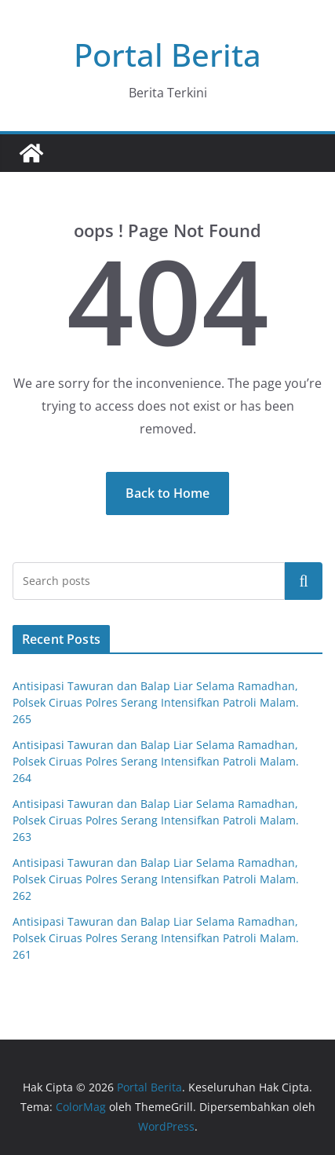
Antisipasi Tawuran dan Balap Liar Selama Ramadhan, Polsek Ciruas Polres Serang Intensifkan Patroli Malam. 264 (157, 761)
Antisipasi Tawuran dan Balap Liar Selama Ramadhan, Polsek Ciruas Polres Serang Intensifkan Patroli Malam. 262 (157, 879)
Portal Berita (167, 54)
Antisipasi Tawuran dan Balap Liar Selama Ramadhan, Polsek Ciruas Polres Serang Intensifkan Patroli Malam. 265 (157, 702)
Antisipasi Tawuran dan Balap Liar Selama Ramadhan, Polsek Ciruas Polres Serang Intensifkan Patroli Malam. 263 (157, 820)
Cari (303, 580)
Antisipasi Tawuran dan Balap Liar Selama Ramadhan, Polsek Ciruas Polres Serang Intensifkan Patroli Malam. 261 (157, 938)
